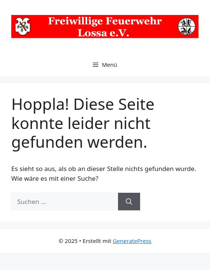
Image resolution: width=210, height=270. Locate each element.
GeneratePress (132, 240)
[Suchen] (129, 202)
